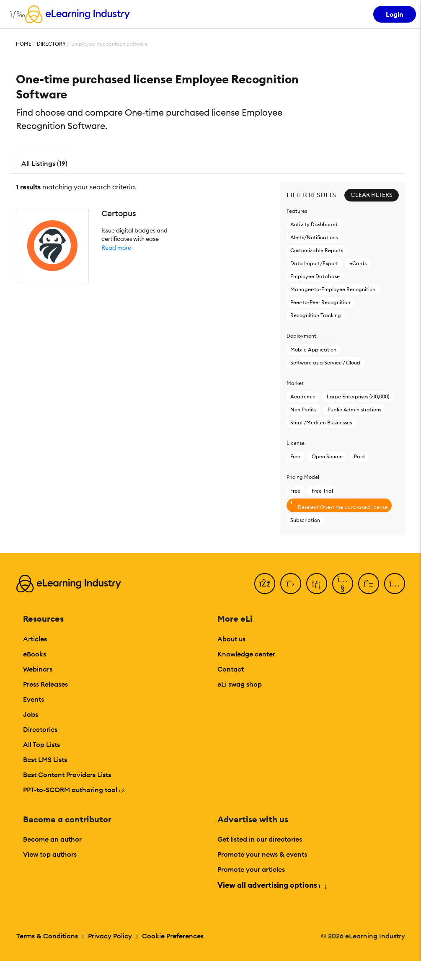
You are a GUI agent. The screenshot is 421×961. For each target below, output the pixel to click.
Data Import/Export (314, 263)
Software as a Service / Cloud (325, 362)
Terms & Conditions (47, 936)
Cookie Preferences (173, 936)
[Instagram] (394, 583)
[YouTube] (342, 583)
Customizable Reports (316, 250)
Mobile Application (313, 349)
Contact (230, 669)
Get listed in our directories (259, 839)
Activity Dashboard (314, 224)
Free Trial (322, 491)
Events (33, 699)
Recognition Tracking (315, 315)
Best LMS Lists (45, 759)
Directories (40, 729)
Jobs (30, 714)
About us (231, 639)
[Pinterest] (368, 583)
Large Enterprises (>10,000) (358, 396)
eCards (358, 263)
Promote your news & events (262, 854)
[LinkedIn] (316, 583)
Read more (116, 247)
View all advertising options (271, 885)
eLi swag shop (239, 684)
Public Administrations (354, 409)
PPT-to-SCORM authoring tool (74, 789)
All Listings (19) (44, 163)
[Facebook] (264, 583)
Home (23, 44)
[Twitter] (290, 583)
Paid (359, 456)
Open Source (327, 456)
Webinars (37, 669)
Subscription (305, 520)
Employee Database (315, 276)
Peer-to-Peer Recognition (320, 302)
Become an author (52, 839)
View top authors (50, 854)
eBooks (34, 654)
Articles (35, 639)
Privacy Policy (110, 936)
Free (295, 456)
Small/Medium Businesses (321, 422)
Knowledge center (246, 654)
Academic (302, 396)
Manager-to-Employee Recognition (332, 289)
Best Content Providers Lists (67, 774)
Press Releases (45, 684)
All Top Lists (41, 744)
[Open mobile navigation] (15, 14)
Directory (51, 44)
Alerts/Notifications (314, 237)
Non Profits (303, 409)
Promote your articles (251, 869)
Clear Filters (372, 195)
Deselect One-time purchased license (338, 505)
